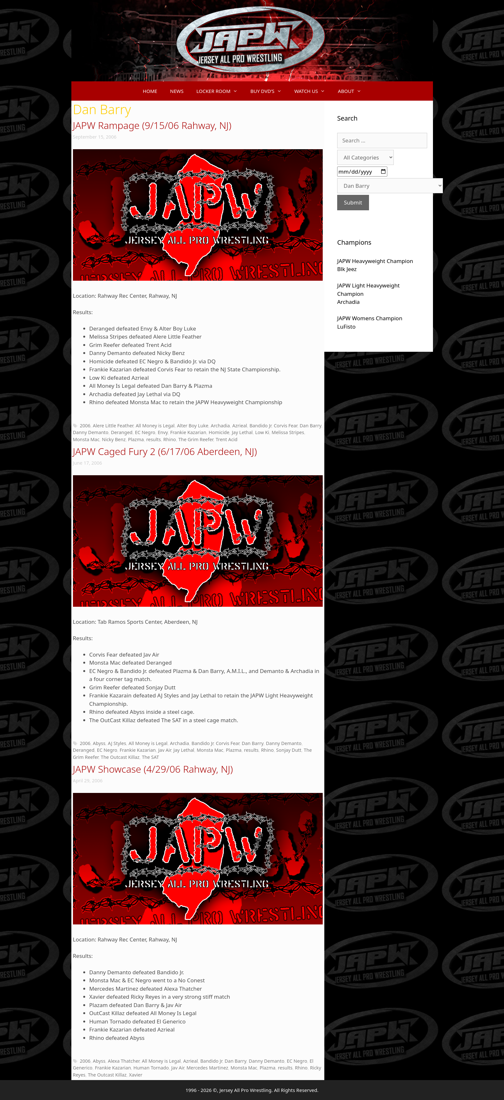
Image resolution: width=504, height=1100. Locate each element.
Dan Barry (310, 426)
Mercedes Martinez (207, 1068)
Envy (163, 432)
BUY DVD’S (269, 91)
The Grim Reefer (195, 439)
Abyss (99, 743)
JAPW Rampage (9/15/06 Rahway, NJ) (152, 125)
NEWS (177, 91)
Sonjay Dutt (288, 750)
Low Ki (262, 432)
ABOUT (352, 91)
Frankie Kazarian (188, 432)
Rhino (169, 439)
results (153, 439)
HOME (150, 91)
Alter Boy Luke (192, 426)
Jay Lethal (242, 432)
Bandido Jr (260, 426)
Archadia (220, 426)
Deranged (121, 432)
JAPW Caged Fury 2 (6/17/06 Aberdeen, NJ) (165, 451)
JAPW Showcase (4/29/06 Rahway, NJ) (153, 769)
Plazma (136, 439)
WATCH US (313, 91)
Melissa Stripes (288, 432)
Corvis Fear (285, 426)
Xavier (135, 1075)
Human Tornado (151, 1068)
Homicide (219, 432)
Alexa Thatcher (123, 1061)
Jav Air (164, 750)
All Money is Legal (155, 426)
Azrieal (239, 426)
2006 (85, 426)
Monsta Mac (86, 439)
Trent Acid (227, 439)
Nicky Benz (114, 439)
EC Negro (145, 432)
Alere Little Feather (113, 426)
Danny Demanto (91, 432)
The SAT (150, 757)
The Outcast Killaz (120, 757)
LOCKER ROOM (220, 91)
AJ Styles (117, 743)
